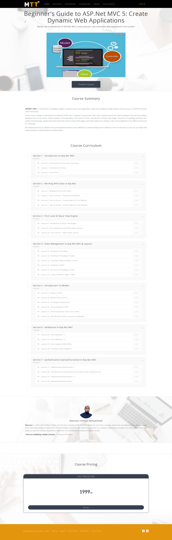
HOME (45, 4)
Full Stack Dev (69, 4)
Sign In (142, 4)
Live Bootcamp (83, 4)
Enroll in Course (86, 84)
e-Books (95, 4)
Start (136, 163)
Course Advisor (108, 4)
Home (47, 531)
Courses (54, 531)
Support (63, 531)
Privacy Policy (73, 531)
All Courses (56, 4)
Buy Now (86, 506)
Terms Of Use (96, 531)
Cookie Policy (84, 531)
